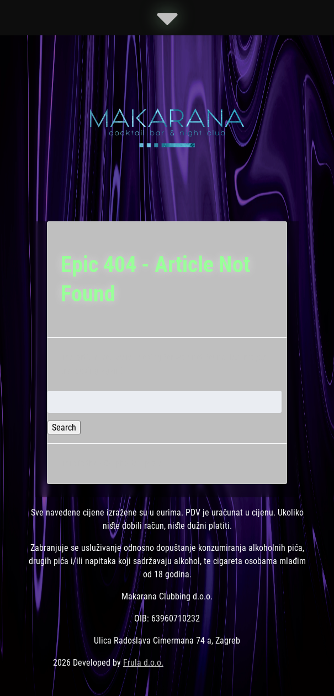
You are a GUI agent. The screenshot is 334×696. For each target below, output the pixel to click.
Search (64, 427)
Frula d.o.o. (143, 662)
